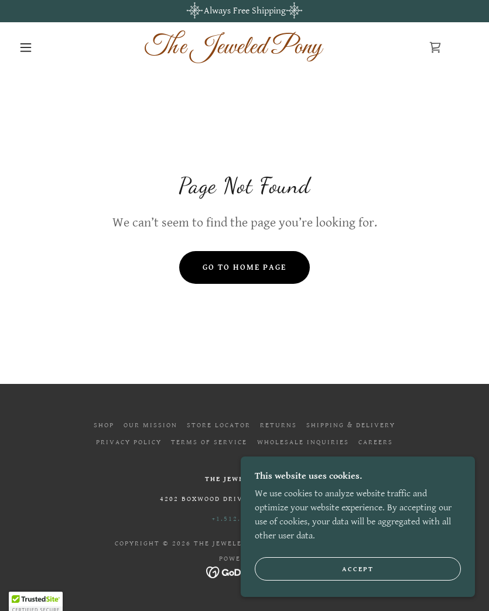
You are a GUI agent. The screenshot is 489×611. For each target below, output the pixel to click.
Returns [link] (278, 425)
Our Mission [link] (150, 425)
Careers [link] (375, 442)
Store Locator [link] (219, 425)
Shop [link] (104, 425)
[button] (25, 47)
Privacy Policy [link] (129, 442)
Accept (358, 585)
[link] (233, 50)
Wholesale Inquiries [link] (303, 442)
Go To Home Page (244, 267)
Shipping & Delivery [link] (350, 425)
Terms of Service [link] (209, 442)
